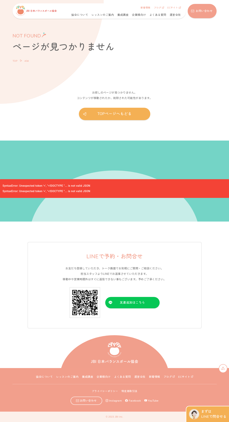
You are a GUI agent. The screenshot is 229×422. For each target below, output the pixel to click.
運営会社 (175, 15)
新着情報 (145, 7)
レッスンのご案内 (102, 15)
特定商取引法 (129, 391)
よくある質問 (157, 15)
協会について (79, 15)
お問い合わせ (204, 11)
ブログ (157, 7)
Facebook (135, 401)
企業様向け (139, 15)
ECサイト (172, 7)
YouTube (153, 401)
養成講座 (123, 15)
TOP (15, 61)
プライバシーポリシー (105, 391)
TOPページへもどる (114, 113)
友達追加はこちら (132, 303)
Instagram (115, 401)
